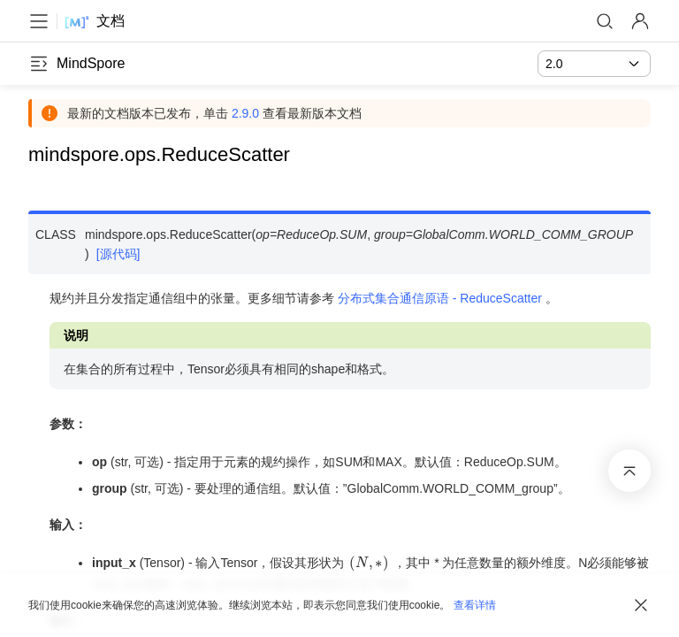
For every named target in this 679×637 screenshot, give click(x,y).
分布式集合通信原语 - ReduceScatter (440, 298)
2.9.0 (245, 113)
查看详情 (475, 605)
